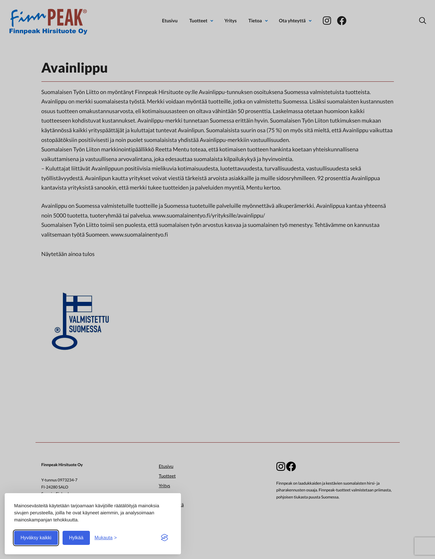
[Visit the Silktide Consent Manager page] (164, 538)
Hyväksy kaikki (36, 537)
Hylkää (76, 537)
